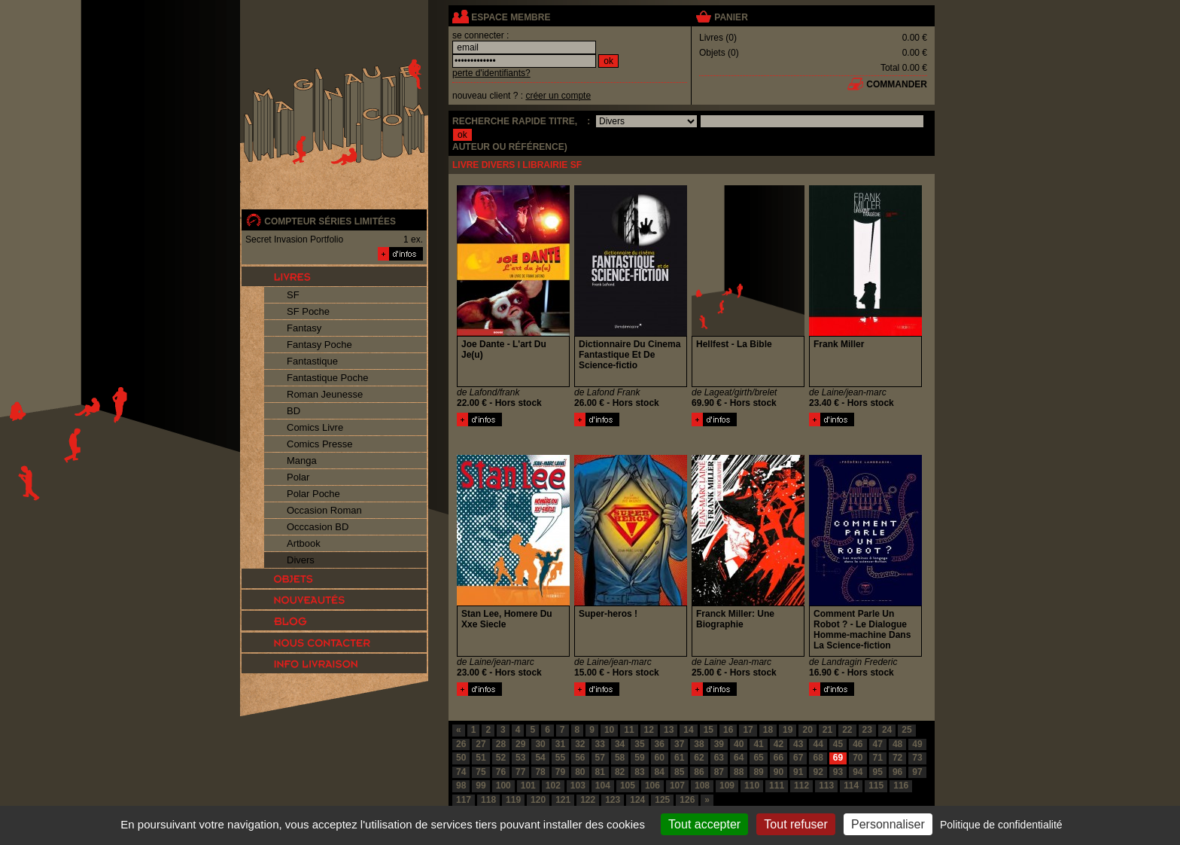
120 (538, 800)
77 (520, 772)
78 (540, 772)
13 (669, 730)
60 (660, 757)
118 (488, 800)
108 (702, 785)
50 (461, 757)
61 (679, 757)
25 (906, 730)
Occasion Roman (324, 510)
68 (818, 757)
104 (602, 785)
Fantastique (312, 361)
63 (719, 757)
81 (600, 772)
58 (620, 757)
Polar (298, 477)
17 (748, 730)
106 (652, 785)
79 (560, 772)
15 (708, 730)
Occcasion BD (317, 526)
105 (627, 785)
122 (587, 800)
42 (778, 744)
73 (917, 757)
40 (739, 744)
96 (897, 772)
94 (857, 772)
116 (900, 785)
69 (838, 757)
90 (778, 772)
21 (827, 730)
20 (807, 730)
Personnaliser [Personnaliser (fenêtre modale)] (888, 824)
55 (560, 757)
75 (480, 772)
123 (612, 800)
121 (562, 800)
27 (480, 744)
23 (867, 730)
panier (730, 17)
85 (679, 772)
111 (776, 785)
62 (699, 757)
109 (726, 785)
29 (520, 744)
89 (758, 772)
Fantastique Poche (327, 377)
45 (838, 744)
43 (798, 744)
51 (480, 757)
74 (461, 772)
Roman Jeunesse (325, 394)
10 (609, 730)
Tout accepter (704, 824)
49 (917, 744)
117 (463, 800)
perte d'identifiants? (491, 73)
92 (818, 772)
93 (838, 772)
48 (897, 744)
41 (758, 744)
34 (620, 744)
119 (513, 800)
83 (639, 772)
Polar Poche (313, 493)
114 (851, 785)
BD (293, 410)
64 (739, 757)
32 (580, 744)
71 (878, 757)
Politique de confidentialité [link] (1001, 825)
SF (293, 294)
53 (520, 757)
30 (540, 744)
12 (649, 730)
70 (857, 757)
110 (751, 785)
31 (560, 744)
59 (639, 757)
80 (580, 772)
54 (540, 757)
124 (637, 800)
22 (847, 730)
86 (699, 772)
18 (768, 730)
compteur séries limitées (330, 221)
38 (699, 744)
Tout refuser (795, 824)
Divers (301, 560)
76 (501, 772)
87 (719, 772)
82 (620, 772)
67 (798, 757)
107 (677, 785)
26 (461, 744)
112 (801, 785)
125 (662, 800)
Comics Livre (315, 427)
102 (553, 785)
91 (798, 772)
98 (461, 785)
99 (480, 785)
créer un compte (558, 95)
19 (787, 730)
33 (600, 744)
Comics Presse (319, 444)
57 (600, 757)
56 (580, 757)
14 (688, 730)
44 (818, 744)
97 (917, 772)
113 (826, 785)
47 (878, 744)
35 (639, 744)
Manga (302, 460)
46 (857, 744)
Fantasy (304, 328)
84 (660, 772)
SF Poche (308, 311)
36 (660, 744)
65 (758, 757)
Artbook (304, 543)
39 (719, 744)
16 (728, 730)
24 (887, 730)
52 (501, 757)
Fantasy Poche (319, 344)
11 (629, 730)
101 (528, 785)
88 (739, 772)
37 (679, 744)
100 (503, 785)
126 (687, 800)
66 (778, 757)
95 (878, 772)
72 (897, 757)
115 (875, 785)
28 (501, 744)
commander (896, 84)
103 (577, 785)
